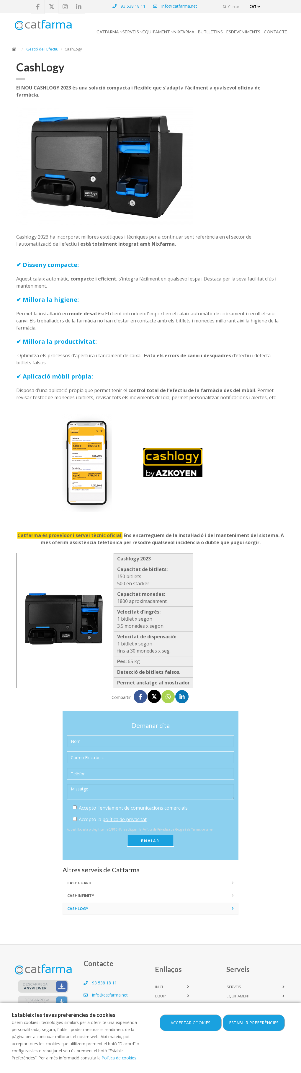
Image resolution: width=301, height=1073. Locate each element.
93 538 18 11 (128, 6)
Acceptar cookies (190, 1022)
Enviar (150, 840)
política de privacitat (124, 819)
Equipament (156, 31)
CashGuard (79, 883)
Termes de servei (202, 829)
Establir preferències (254, 1022)
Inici (159, 986)
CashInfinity (80, 895)
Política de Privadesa (156, 829)
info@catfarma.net (175, 6)
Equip (160, 996)
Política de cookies (119, 1058)
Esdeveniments (243, 31)
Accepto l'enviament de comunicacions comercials (130, 808)
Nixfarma (184, 31)
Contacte (275, 31)
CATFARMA (107, 31)
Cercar (231, 6)
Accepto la (110, 819)
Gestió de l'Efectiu (42, 49)
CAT (255, 6)
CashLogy (77, 908)
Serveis (130, 31)
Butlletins (210, 31)
